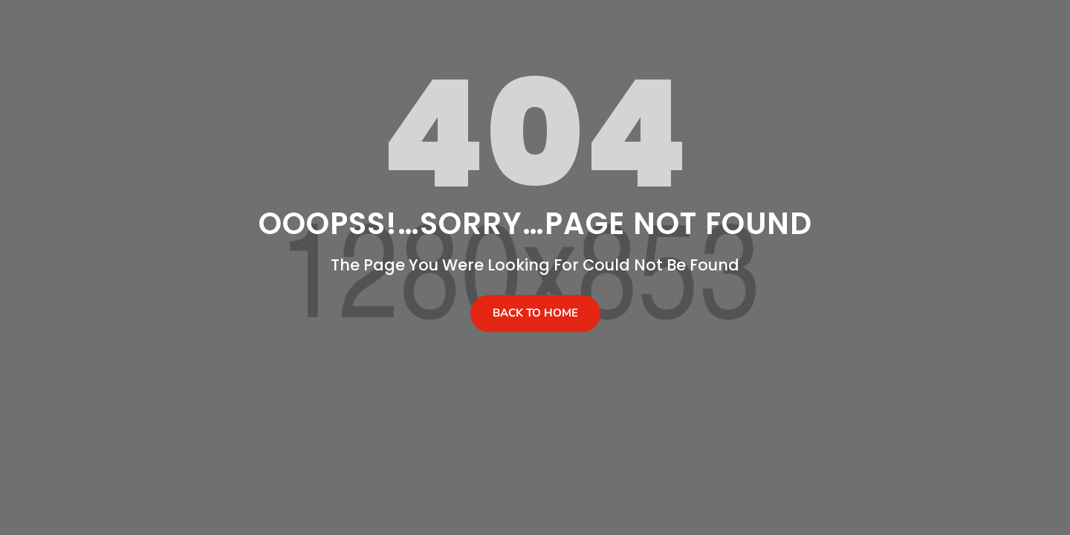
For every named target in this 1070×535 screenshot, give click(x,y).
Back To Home (535, 312)
